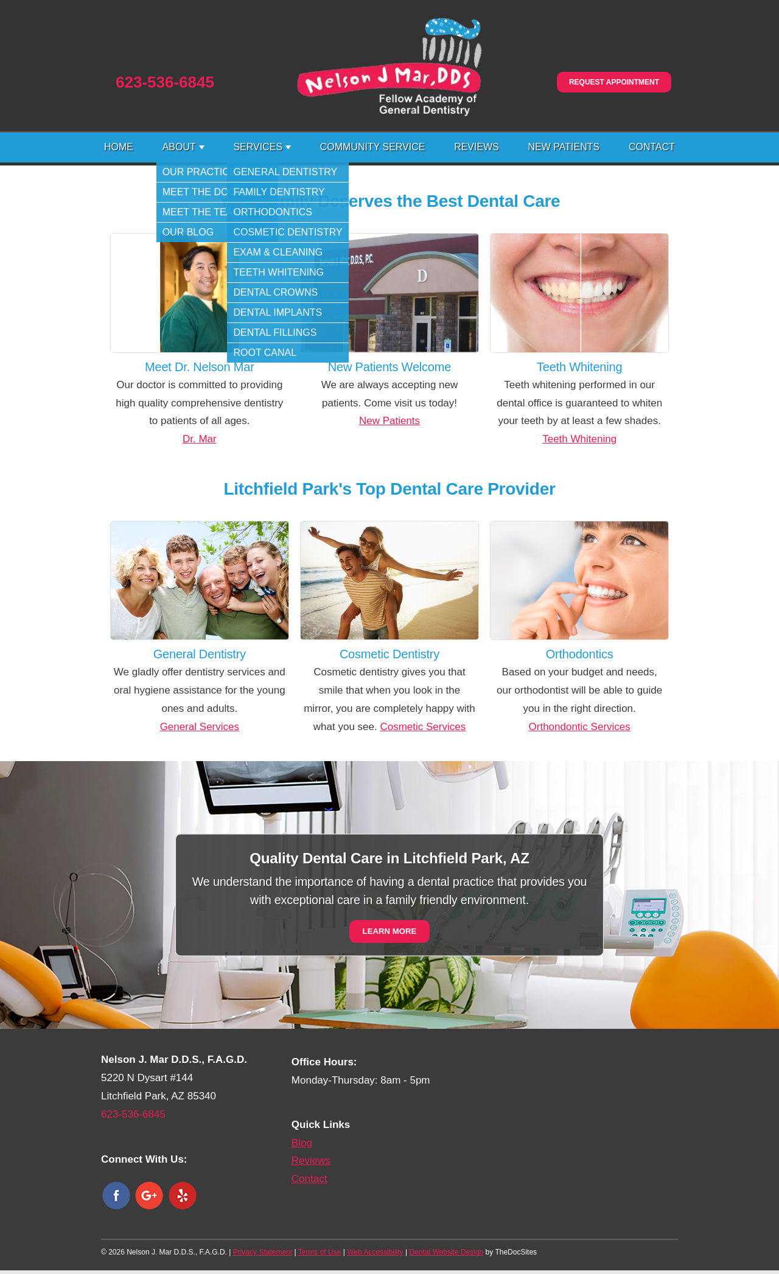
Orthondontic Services (580, 727)
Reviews (476, 147)
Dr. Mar (200, 439)
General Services (199, 727)
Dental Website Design (446, 1252)
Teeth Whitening (579, 439)
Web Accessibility (375, 1252)
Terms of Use (319, 1252)
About (179, 147)
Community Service (372, 147)
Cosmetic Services (423, 727)
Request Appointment (614, 82)
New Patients (564, 147)
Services (257, 147)
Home (118, 147)
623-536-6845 (165, 82)
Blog (302, 1143)
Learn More (390, 931)
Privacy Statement (262, 1252)
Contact (652, 147)
